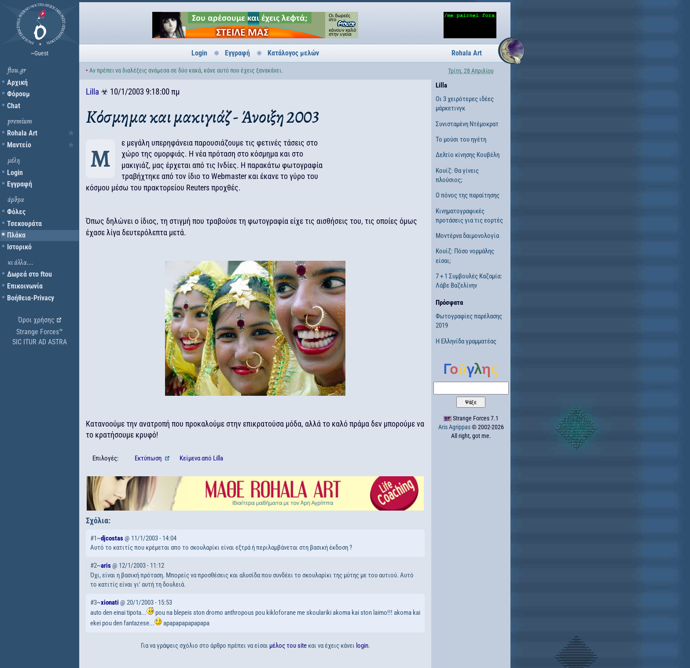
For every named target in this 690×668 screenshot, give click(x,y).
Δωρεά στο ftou (29, 274)
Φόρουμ (18, 94)
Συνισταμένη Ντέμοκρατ (467, 124)
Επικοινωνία (25, 286)
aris (106, 565)
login (362, 646)
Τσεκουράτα (24, 223)
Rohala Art (22, 133)
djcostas (112, 538)
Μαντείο (19, 145)
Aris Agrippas (454, 427)
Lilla (92, 92)
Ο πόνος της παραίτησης (467, 195)
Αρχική (17, 82)
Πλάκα (16, 235)
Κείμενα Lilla (201, 458)
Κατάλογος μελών (293, 53)
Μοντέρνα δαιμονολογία (467, 236)
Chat (13, 106)
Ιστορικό (19, 247)
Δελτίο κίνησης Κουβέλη (467, 155)
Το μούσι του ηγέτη (461, 139)
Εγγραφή (19, 184)
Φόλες (16, 212)
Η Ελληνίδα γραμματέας (466, 341)
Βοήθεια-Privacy (30, 298)
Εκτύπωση (149, 458)
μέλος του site (288, 646)
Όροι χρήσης (36, 320)
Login (15, 172)
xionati (110, 602)
